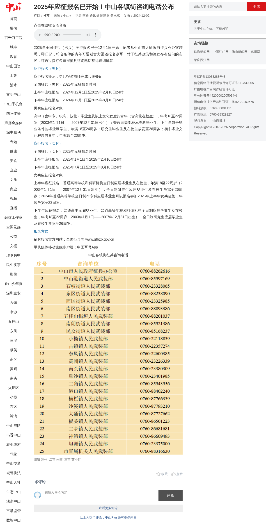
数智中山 (13, 520)
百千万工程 (14, 38)
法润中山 (13, 501)
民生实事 (13, 265)
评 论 (170, 495)
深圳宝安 (13, 293)
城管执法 (13, 473)
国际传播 (13, 113)
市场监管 (13, 511)
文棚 (13, 246)
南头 (13, 378)
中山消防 (13, 426)
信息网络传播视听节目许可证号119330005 (224, 83)
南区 (13, 359)
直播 (13, 208)
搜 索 (256, 7)
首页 (13, 19)
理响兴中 (13, 255)
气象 (13, 454)
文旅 (13, 180)
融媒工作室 (14, 217)
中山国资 (13, 66)
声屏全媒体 (14, 123)
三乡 (13, 340)
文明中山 (13, 94)
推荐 (46, 15)
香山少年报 (14, 284)
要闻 (13, 28)
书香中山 (13, 435)
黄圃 (13, 369)
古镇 (13, 303)
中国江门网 (221, 52)
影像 (13, 274)
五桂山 (13, 321)
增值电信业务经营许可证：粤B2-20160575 (224, 102)
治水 (13, 85)
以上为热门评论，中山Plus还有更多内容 (108, 517)
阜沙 (13, 312)
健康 (13, 151)
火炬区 (13, 388)
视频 (13, 198)
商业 (13, 189)
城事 (13, 47)
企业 (13, 170)
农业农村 (13, 444)
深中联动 (13, 132)
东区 (13, 407)
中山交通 (13, 463)
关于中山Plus (203, 28)
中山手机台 (14, 104)
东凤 (13, 331)
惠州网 (255, 52)
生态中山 (13, 492)
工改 (13, 75)
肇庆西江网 (202, 60)
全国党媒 (13, 227)
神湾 (13, 416)
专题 (13, 142)
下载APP (222, 28)
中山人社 (13, 482)
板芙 (13, 350)
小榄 (13, 397)
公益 (13, 236)
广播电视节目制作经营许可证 (214, 89)
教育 (13, 57)
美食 (13, 161)
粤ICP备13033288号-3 (209, 76)
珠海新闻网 (202, 52)
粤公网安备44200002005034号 (215, 95)
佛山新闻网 (240, 52)
